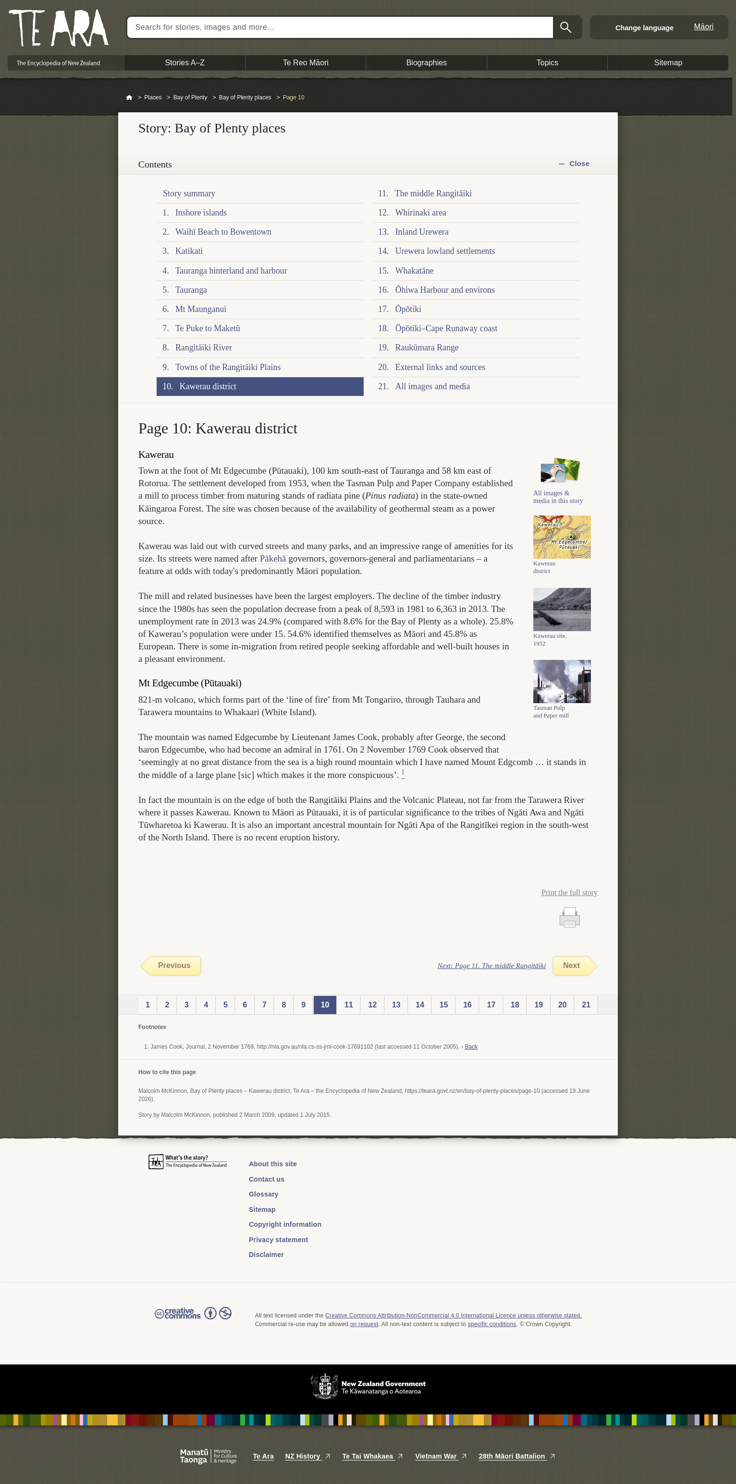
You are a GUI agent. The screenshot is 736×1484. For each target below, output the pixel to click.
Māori (704, 27)
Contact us (266, 1179)
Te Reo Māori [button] (306, 63)
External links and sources (440, 367)
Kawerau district (208, 386)
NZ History (308, 1456)
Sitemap (262, 1209)
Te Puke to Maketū (207, 328)
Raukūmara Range (427, 347)
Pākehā (273, 558)
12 (372, 1005)
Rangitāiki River (203, 347)
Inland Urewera (422, 232)
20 (562, 1005)
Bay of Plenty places (245, 97)
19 (538, 1005)
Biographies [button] (426, 63)
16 (467, 1005)
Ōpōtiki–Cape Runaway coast (446, 328)
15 (444, 1005)
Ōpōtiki (408, 309)
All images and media (432, 386)
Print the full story (569, 892)
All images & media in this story (558, 505)
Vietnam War (441, 1456)
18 (515, 1005)
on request (364, 1324)
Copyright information (285, 1224)
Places (152, 97)
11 (348, 1005)
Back (471, 1046)
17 (491, 1005)
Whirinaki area (420, 212)
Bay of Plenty (190, 97)
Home (129, 98)
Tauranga (191, 290)
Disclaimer (266, 1254)
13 (396, 1005)
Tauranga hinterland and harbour (231, 270)
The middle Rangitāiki (433, 193)
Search (567, 27)
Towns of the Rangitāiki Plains (228, 367)
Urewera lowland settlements (445, 251)
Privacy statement (278, 1240)
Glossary (264, 1194)
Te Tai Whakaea (373, 1456)
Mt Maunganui (200, 309)
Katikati (189, 251)
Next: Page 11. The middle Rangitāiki (492, 965)
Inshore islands (201, 212)
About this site (273, 1164)
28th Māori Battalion (517, 1456)
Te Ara (263, 1456)
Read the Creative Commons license (193, 1319)
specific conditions (492, 1324)
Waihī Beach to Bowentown (223, 232)
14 (420, 1005)
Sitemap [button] (668, 63)
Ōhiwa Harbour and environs (445, 290)
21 (586, 1005)
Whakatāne (414, 270)
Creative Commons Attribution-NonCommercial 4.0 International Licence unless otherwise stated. (453, 1315)
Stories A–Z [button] (185, 63)
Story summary (189, 193)
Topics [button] (547, 63)
